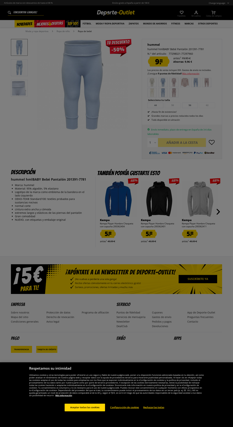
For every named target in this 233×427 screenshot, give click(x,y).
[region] (116, 394)
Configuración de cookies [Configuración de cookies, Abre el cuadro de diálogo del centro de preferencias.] (124, 407)
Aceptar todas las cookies (84, 407)
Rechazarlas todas (153, 407)
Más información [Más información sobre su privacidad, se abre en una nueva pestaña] (63, 395)
